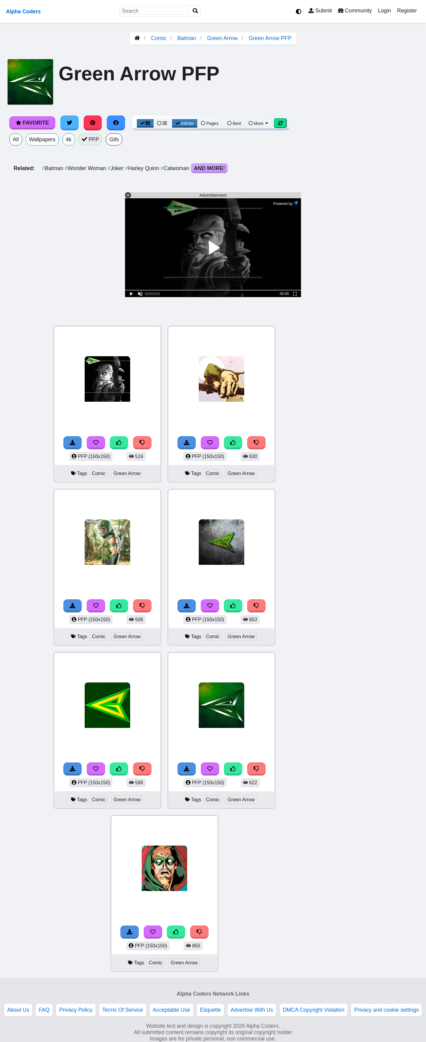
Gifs (114, 139)
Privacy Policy (76, 1010)
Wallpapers (42, 139)
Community (355, 11)
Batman (186, 38)
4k (69, 139)
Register (407, 11)
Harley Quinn (143, 168)
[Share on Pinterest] (93, 123)
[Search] (195, 11)
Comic (158, 38)
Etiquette (210, 1010)
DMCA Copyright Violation (313, 1010)
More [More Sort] (258, 123)
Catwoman (176, 168)
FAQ (44, 1010)
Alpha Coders (23, 11)
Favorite (32, 123)
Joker (116, 168)
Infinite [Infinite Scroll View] (185, 123)
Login (384, 11)
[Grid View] (145, 123)
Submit (320, 11)
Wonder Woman (86, 168)
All (16, 139)
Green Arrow (222, 38)
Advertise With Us (252, 1010)
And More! (209, 168)
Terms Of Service (122, 1010)
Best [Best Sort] (234, 123)
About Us (18, 1010)
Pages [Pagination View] (209, 123)
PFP (90, 139)
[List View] (162, 123)
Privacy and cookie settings (386, 1010)
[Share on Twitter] (69, 123)
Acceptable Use (171, 1010)
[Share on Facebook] (116, 123)
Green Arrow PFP (270, 38)
